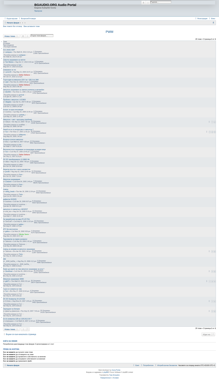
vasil (6, 82)
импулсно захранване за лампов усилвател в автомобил (23, 90)
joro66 (7, 171)
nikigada (8, 102)
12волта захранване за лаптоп (14, 60)
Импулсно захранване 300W (13, 279)
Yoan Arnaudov (114, 375)
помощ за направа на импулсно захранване (19, 249)
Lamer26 (8, 72)
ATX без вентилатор (10, 229)
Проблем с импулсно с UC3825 (14, 100)
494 (4, 259)
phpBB (105, 372)
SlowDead (8, 271)
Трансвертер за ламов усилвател (15, 239)
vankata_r (22, 115)
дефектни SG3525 (9, 199)
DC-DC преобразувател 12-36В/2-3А (16, 159)
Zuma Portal (116, 370)
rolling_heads (10, 191)
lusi (20, 65)
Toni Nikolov (9, 62)
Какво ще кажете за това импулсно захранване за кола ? (23, 269)
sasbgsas (8, 52)
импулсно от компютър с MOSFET (15, 209)
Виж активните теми (32, 26)
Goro (20, 174)
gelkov (21, 224)
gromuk (21, 95)
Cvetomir (8, 181)
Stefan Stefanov (24, 75)
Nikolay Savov (24, 234)
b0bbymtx (22, 135)
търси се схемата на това (12, 289)
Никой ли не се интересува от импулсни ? (18, 129)
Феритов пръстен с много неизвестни (16, 169)
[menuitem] (27, 18)
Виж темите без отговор (12, 26)
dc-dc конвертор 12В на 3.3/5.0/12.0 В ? (17, 319)
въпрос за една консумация (13, 110)
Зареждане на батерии (11, 309)
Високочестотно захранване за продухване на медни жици (24, 149)
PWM (109, 31)
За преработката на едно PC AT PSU (16, 219)
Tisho (21, 194)
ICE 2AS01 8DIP (9, 50)
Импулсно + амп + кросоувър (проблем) (17, 119)
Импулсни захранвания (11, 179)
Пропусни (38, 11)
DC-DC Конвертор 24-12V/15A (14, 299)
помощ (5, 189)
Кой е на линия (10, 341)
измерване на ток (9, 70)
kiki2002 (8, 92)
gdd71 (7, 281)
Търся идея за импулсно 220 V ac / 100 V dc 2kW (21, 80)
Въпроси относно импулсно (13, 139)
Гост (6, 132)
